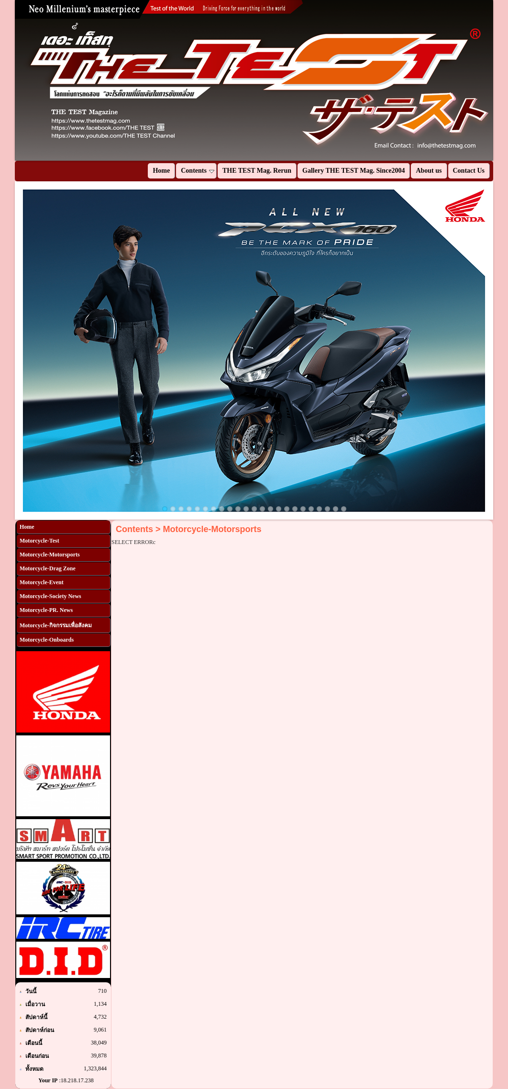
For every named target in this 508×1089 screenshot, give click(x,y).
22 (335, 508)
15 (278, 508)
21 (327, 508)
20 (319, 508)
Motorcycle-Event (42, 582)
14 (270, 508)
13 (262, 508)
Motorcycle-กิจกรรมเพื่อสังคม (56, 625)
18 (303, 508)
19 (311, 508)
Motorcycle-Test (39, 540)
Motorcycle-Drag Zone (48, 568)
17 (295, 508)
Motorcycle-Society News (50, 596)
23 (343, 508)
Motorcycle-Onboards (47, 639)
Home (27, 526)
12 (254, 508)
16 (286, 508)
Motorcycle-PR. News (46, 610)
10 (238, 508)
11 (246, 508)
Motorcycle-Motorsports (50, 554)
